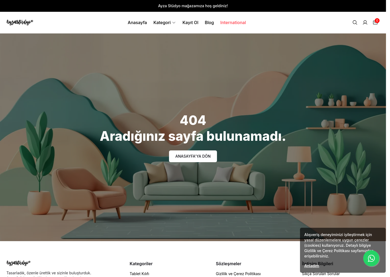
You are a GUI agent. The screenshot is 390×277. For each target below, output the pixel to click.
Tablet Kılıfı (139, 273)
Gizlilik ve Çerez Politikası (238, 273)
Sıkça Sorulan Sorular (321, 273)
